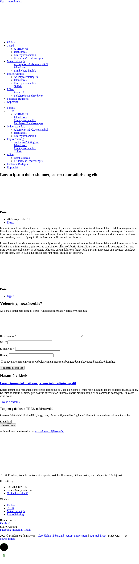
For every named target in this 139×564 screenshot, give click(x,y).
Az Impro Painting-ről (26, 76)
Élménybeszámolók (25, 54)
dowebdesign (7, 542)
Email (3, 425)
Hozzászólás (8, 340)
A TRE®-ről (21, 48)
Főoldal (11, 42)
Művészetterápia (16, 61)
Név (3, 346)
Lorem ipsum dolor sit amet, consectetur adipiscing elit (38, 387)
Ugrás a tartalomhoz (11, 1)
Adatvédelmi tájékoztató (50, 539)
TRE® (10, 45)
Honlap (4, 359)
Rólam (10, 89)
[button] (4, 551)
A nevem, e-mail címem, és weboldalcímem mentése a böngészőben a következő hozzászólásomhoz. (60, 365)
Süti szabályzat (97, 539)
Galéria (18, 86)
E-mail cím (7, 352)
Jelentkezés (20, 51)
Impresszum (80, 539)
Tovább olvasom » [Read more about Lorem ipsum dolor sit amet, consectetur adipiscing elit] (10, 406)
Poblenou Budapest (17, 98)
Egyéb (10, 222)
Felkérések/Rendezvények (28, 58)
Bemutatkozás (22, 92)
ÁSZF (69, 539)
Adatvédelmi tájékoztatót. (49, 435)
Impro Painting (15, 73)
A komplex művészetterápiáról (31, 64)
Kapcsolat (12, 101)
